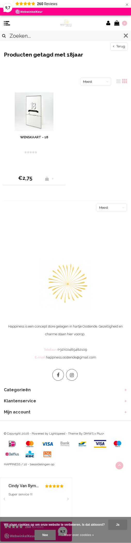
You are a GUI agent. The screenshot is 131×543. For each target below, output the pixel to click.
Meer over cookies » (79, 535)
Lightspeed (57, 433)
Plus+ (100, 433)
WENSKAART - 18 (34, 137)
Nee (45, 535)
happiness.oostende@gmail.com (71, 357)
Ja (117, 524)
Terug (119, 46)
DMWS (89, 433)
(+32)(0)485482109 (72, 350)
